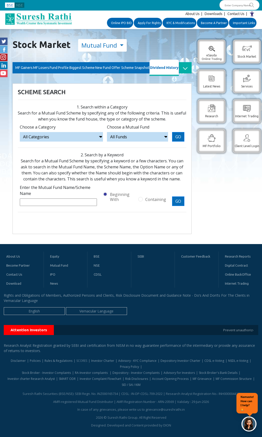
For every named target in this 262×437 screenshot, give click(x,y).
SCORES (81, 361)
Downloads (213, 14)
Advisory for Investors (179, 373)
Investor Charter (102, 361)
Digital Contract (236, 265)
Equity (54, 256)
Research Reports (238, 256)
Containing (155, 199)
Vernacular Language (96, 311)
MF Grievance (202, 379)
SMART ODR (67, 379)
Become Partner (18, 265)
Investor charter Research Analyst (31, 379)
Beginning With (119, 197)
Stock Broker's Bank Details (218, 373)
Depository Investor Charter (180, 361)
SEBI (141, 256)
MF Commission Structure (234, 379)
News (54, 283)
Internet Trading (237, 283)
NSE (19, 5)
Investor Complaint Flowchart (100, 379)
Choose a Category (38, 127)
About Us (192, 14)
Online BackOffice (238, 274)
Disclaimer (18, 361)
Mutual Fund (99, 45)
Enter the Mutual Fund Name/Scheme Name (55, 190)
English (34, 311)
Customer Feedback (195, 256)
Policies (35, 361)
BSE (10, 5)
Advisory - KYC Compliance (137, 361)
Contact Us (235, 14)
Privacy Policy (129, 367)
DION (167, 425)
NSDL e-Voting (238, 361)
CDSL (97, 274)
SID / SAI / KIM (131, 385)
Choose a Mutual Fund (128, 127)
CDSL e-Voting (214, 361)
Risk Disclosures (136, 379)
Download (13, 283)
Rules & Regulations (58, 361)
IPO (52, 274)
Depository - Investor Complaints (136, 373)
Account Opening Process (170, 379)
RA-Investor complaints (91, 373)
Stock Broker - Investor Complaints (46, 373)
